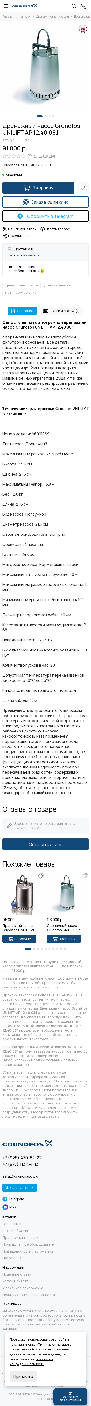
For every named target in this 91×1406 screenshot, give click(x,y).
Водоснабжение (15, 1231)
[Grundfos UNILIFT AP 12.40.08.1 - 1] (45, 66)
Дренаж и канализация (52, 16)
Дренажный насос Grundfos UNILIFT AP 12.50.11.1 (63, 927)
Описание (22, 310)
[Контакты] (84, 6)
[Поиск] (74, 6)
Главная (8, 16)
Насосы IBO (11, 1258)
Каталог (25, 16)
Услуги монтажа (15, 1281)
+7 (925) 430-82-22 (21, 1157)
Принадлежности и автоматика (28, 1251)
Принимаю (23, 1376)
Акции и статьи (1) (61, 310)
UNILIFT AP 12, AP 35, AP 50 (23, 293)
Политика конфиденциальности (28, 1295)
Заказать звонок (19, 1187)
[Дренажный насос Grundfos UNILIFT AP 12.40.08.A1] (23, 894)
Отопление (11, 1224)
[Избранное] (83, 188)
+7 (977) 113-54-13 (20, 1164)
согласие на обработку (28, 1349)
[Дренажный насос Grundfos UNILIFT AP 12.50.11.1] (68, 894)
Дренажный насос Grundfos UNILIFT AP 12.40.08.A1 (18, 927)
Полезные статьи (16, 1274)
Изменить (31, 255)
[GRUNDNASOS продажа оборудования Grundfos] (24, 6)
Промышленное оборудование (28, 1244)
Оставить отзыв (46, 844)
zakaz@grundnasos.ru (20, 1176)
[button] (40, 116)
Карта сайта (45, 1399)
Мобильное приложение (22, 1288)
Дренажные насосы (57, 285)
